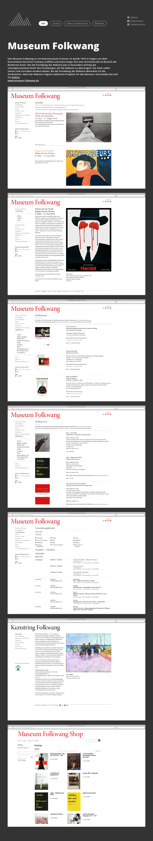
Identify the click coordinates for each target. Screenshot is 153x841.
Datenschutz (136, 24)
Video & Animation (77, 23)
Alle (43, 23)
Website (99, 23)
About (132, 17)
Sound (55, 23)
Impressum (135, 20)
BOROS (16, 77)
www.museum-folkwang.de (23, 80)
